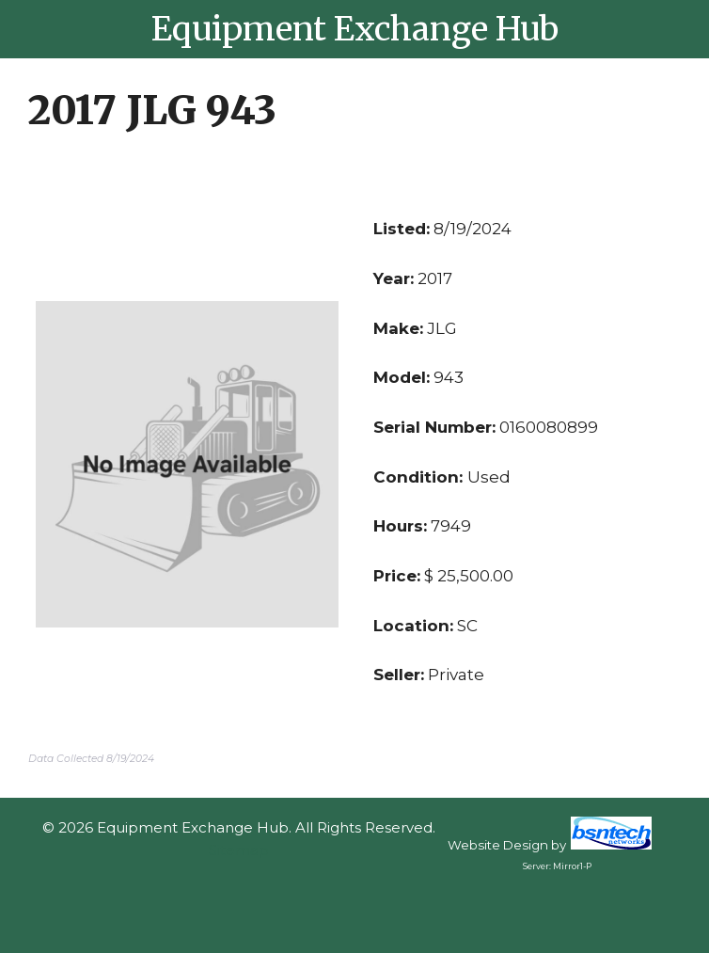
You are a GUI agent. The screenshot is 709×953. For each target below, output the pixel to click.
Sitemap (239, 850)
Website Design (498, 844)
